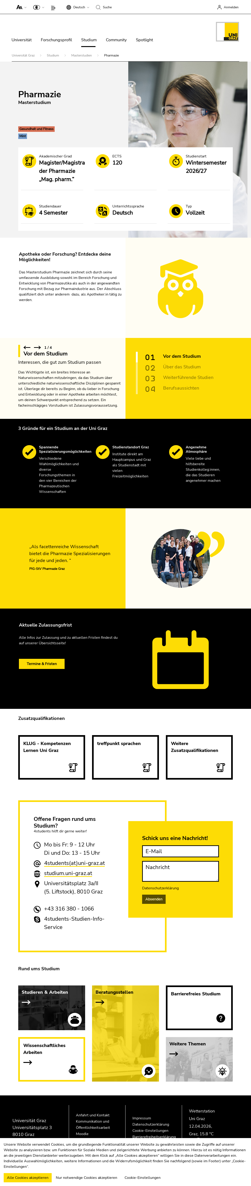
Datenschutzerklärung (160, 888)
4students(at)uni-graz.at (74, 863)
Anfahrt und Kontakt (93, 1115)
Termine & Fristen (42, 663)
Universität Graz (24, 55)
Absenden (153, 899)
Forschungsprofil (56, 40)
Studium (89, 40)
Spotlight (144, 40)
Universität (22, 40)
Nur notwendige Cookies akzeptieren (86, 1177)
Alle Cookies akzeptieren (27, 1177)
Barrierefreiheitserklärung (154, 1136)
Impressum (141, 1118)
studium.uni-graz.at (68, 873)
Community (116, 40)
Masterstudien (82, 55)
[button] (20, 7)
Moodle (82, 1133)
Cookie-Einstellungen (150, 1130)
